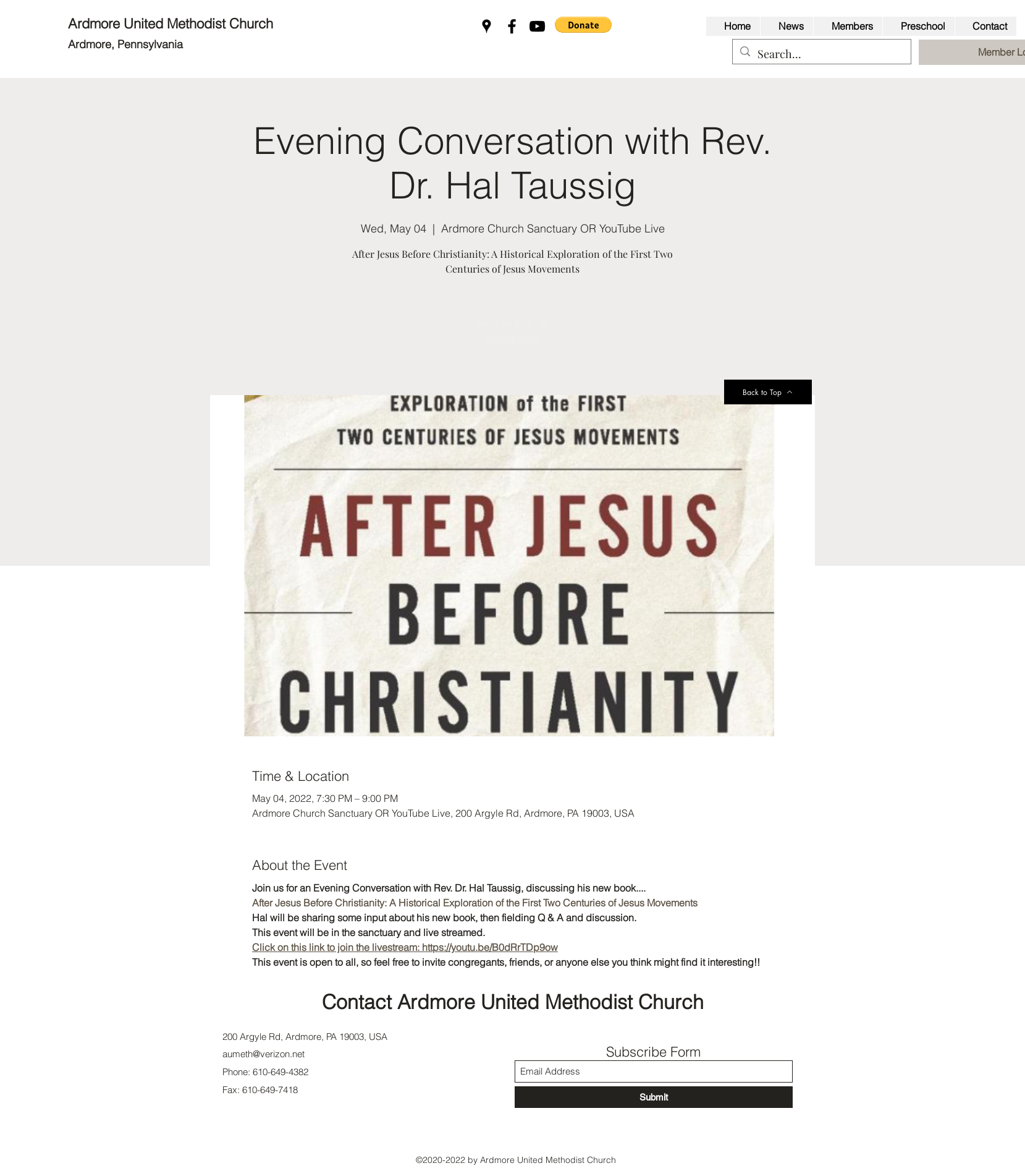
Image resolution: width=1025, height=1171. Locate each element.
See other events (512, 337)
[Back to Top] (768, 392)
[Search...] (821, 54)
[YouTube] (537, 26)
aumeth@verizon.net (263, 1054)
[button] (583, 25)
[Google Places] (486, 26)
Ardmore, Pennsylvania (125, 44)
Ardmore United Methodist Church (172, 23)
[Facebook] (511, 26)
